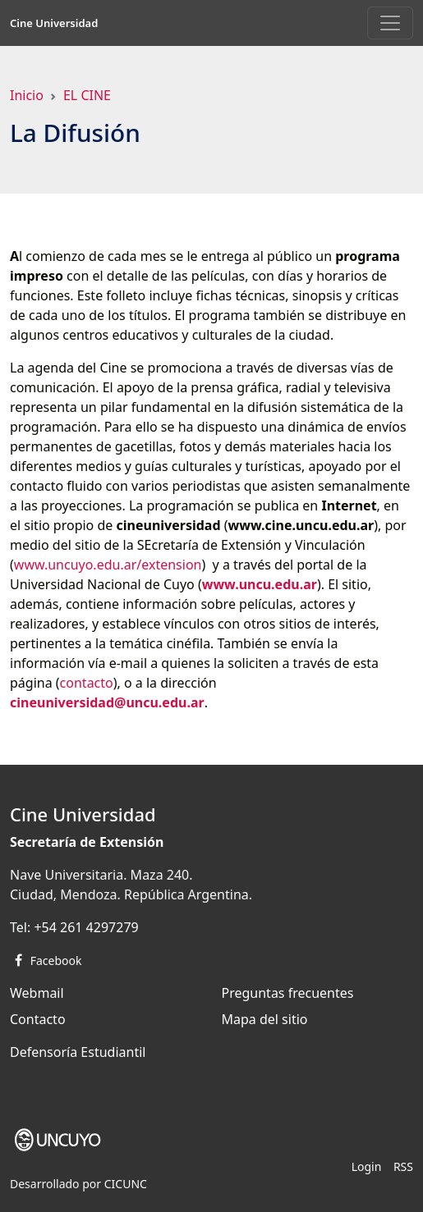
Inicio (27, 95)
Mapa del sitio (265, 1019)
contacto (86, 683)
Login (367, 1166)
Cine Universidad (54, 23)
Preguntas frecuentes (288, 993)
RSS (403, 1166)
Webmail (37, 993)
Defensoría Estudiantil (77, 1052)
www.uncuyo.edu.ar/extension (108, 565)
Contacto (38, 1019)
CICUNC (125, 1183)
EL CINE (87, 95)
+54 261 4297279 (86, 927)
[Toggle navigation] (390, 23)
